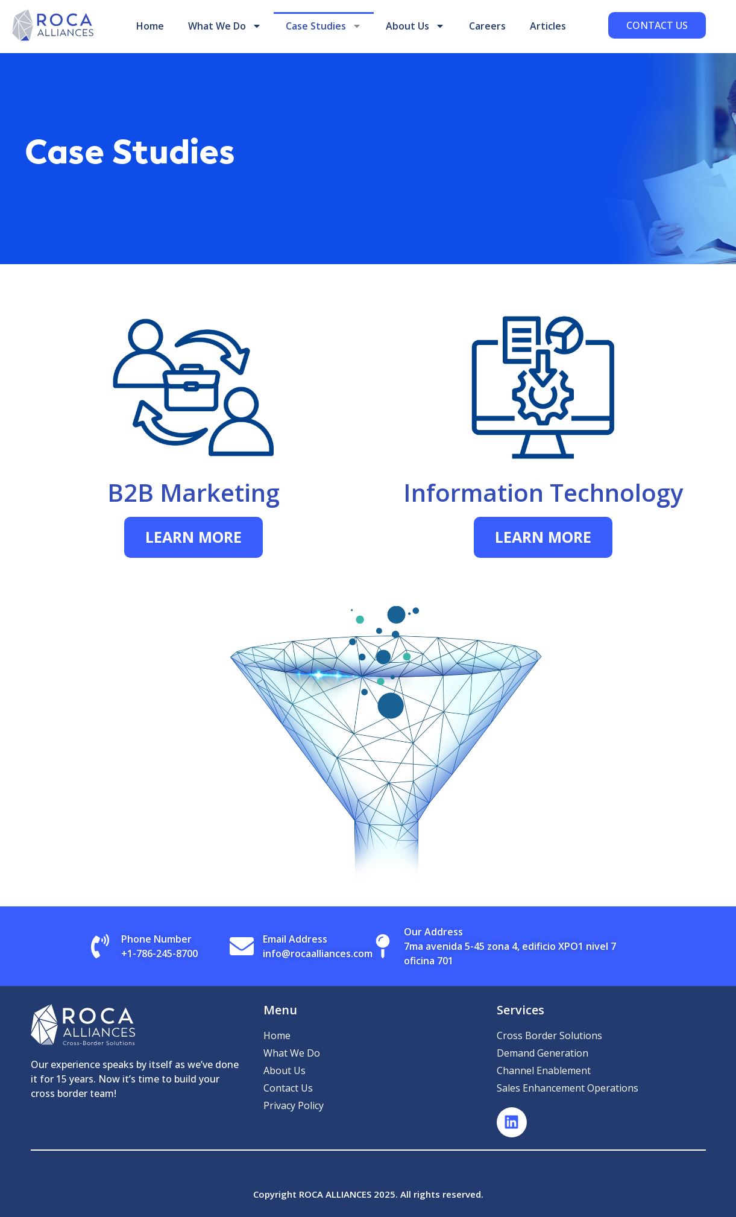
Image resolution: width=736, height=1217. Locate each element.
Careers (487, 26)
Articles (548, 26)
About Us (415, 26)
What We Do (225, 26)
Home (150, 26)
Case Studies (324, 26)
